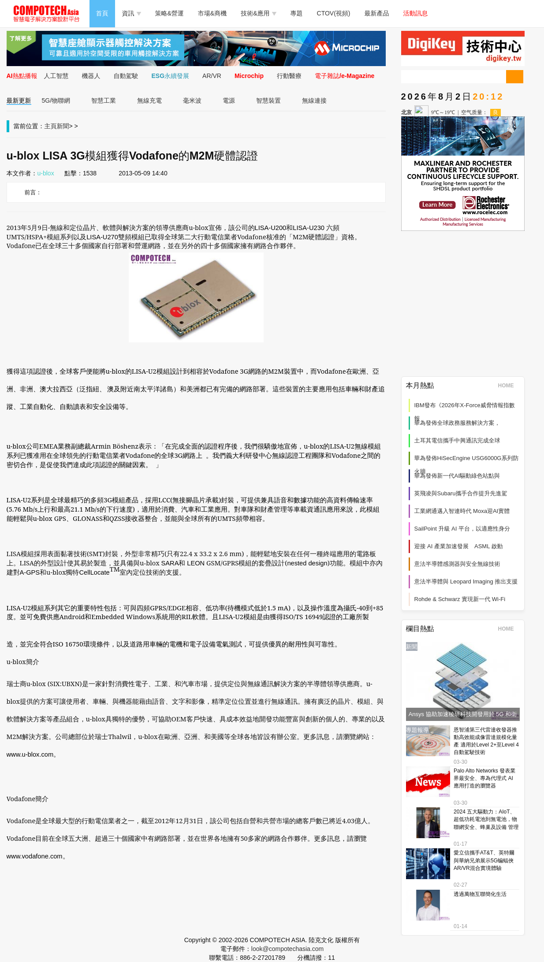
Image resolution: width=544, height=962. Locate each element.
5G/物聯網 (56, 100)
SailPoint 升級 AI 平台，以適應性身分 (462, 528)
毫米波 (192, 100)
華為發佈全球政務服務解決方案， (457, 423)
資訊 (131, 13)
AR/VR (211, 75)
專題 (297, 13)
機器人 (91, 75)
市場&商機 (212, 13)
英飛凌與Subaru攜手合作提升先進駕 (460, 493)
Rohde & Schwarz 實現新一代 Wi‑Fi (460, 599)
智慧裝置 (268, 100)
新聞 (63, 126)
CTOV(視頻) (333, 13)
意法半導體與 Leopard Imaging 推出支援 (466, 581)
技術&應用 (258, 13)
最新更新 (19, 100)
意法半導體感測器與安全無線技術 (457, 564)
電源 (229, 100)
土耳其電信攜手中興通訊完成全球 (457, 440)
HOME (509, 386)
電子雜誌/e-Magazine (344, 75)
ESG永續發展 (171, 75)
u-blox (45, 173)
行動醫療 (289, 75)
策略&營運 (169, 13)
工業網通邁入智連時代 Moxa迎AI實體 (462, 511)
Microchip (249, 75)
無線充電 (149, 100)
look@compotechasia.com (287, 948)
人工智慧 (56, 75)
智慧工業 (103, 100)
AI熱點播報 (22, 75)
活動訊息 (415, 13)
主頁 (51, 126)
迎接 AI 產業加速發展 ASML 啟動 (458, 546)
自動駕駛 (126, 75)
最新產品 (377, 13)
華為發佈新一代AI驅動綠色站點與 (457, 475)
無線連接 (314, 100)
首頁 (102, 13)
